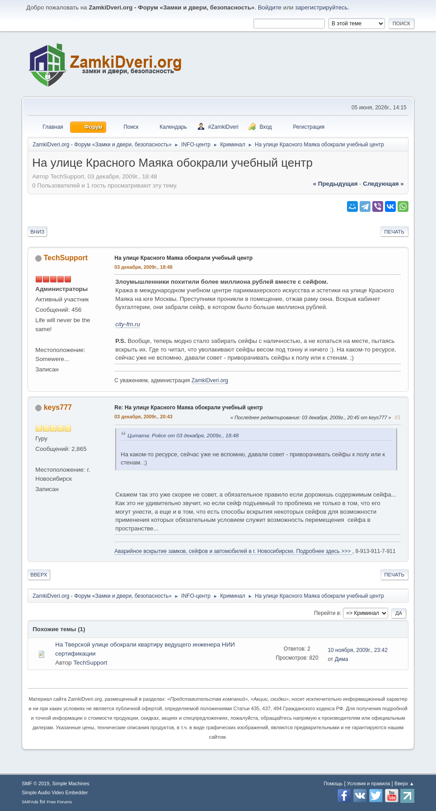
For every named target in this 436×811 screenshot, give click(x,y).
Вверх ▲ (404, 783)
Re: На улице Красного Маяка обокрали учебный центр (188, 407)
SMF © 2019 (35, 783)
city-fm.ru (127, 324)
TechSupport (66, 258)
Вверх (38, 574)
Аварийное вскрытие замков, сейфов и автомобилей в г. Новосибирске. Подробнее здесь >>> (233, 551)
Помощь (332, 783)
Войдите (269, 7)
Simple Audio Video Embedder (55, 792)
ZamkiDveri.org (210, 380)
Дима (341, 659)
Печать (394, 231)
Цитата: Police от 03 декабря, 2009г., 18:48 (183, 435)
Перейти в (327, 613)
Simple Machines (70, 783)
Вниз (37, 231)
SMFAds (30, 801)
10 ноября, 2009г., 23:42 (358, 650)
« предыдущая (335, 183)
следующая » (383, 183)
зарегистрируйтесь (321, 7)
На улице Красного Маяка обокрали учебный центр (183, 258)
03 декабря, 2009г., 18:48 (143, 267)
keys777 (58, 407)
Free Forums (59, 801)
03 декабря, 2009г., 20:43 (143, 416)
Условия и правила (368, 783)
